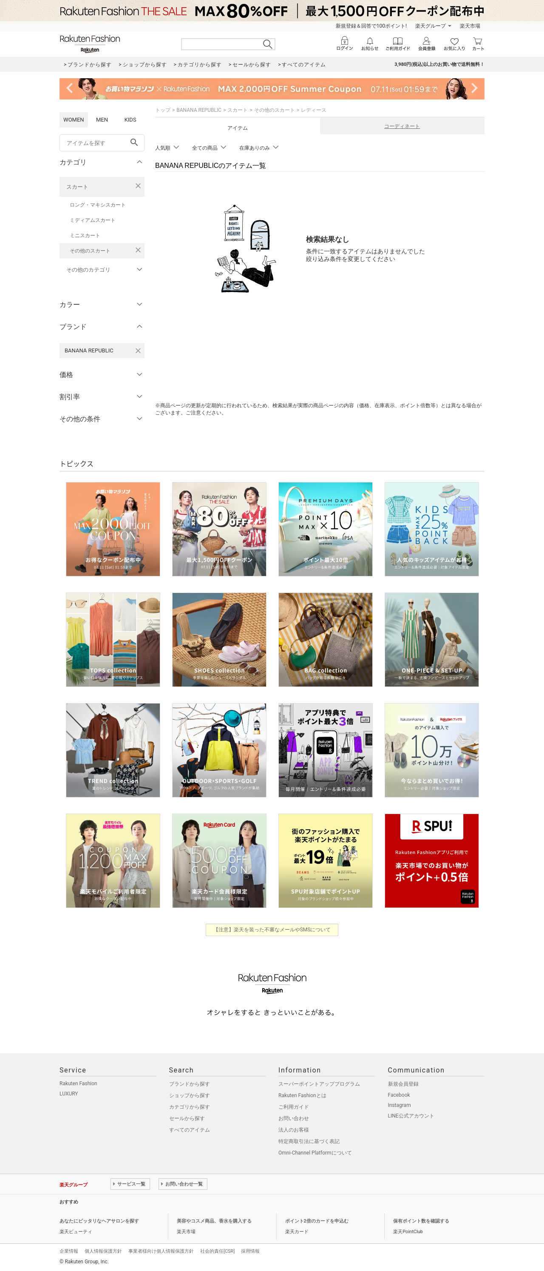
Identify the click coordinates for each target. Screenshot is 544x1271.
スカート (77, 187)
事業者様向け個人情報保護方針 (161, 1251)
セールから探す (187, 1118)
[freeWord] (102, 142)
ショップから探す (189, 1095)
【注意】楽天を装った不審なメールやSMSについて (272, 930)
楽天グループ (430, 26)
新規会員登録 (403, 1084)
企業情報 (69, 1251)
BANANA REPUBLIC (198, 110)
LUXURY (69, 1094)
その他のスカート (90, 251)
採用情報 (250, 1251)
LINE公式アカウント (411, 1116)
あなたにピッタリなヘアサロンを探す (99, 1221)
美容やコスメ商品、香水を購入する (214, 1221)
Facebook (399, 1095)
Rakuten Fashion (78, 1084)
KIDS (130, 119)
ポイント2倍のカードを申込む (316, 1221)
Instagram (399, 1105)
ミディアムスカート (93, 220)
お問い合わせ (293, 1118)
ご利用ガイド (293, 1107)
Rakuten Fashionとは (302, 1095)
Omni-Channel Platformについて (315, 1153)
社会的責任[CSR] (217, 1251)
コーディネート (402, 126)
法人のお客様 (293, 1130)
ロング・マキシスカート (98, 205)
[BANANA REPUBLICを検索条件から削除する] (138, 350)
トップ (162, 110)
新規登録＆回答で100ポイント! (371, 26)
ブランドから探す (189, 1084)
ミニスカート (85, 235)
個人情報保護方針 (103, 1251)
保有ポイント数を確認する (421, 1221)
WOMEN (73, 119)
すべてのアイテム (189, 1130)
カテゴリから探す (189, 1107)
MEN (102, 119)
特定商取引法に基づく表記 (309, 1141)
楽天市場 (470, 26)
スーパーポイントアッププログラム (319, 1084)
